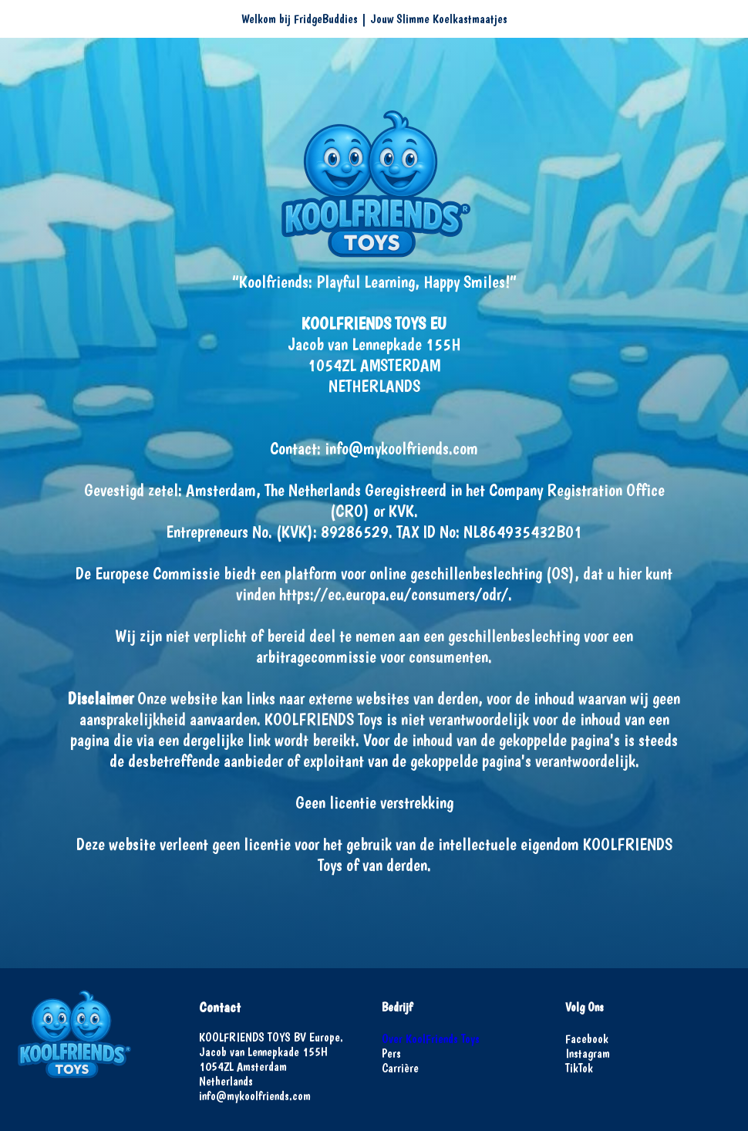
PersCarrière (400, 1060)
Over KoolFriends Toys (431, 1038)
